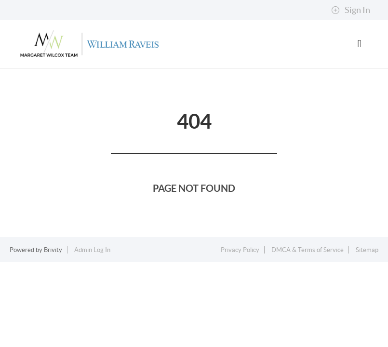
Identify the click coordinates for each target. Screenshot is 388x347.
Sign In (350, 10)
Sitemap (367, 250)
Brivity (53, 250)
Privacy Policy (240, 250)
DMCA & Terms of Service (307, 250)
